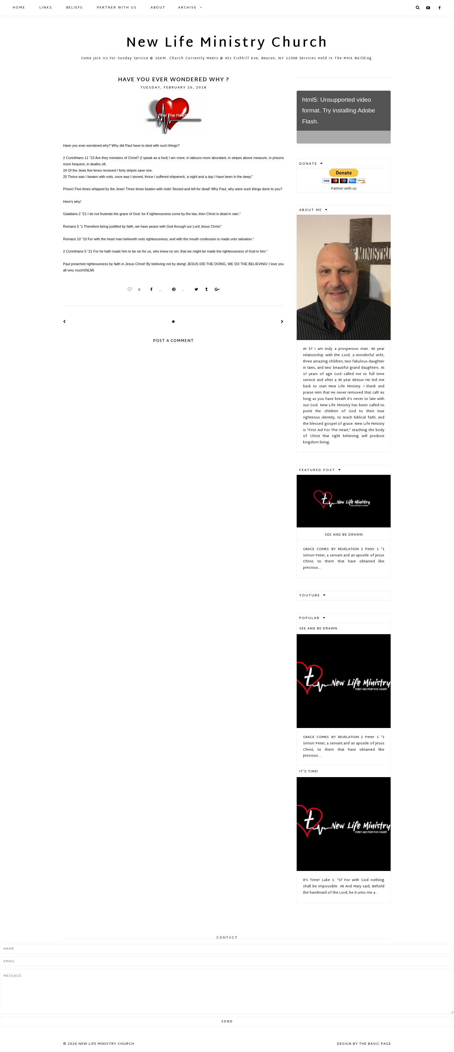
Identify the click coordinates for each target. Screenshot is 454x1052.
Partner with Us (117, 8)
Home (19, 8)
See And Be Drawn (344, 535)
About (158, 8)
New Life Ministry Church (227, 43)
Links (45, 8)
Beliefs (74, 8)
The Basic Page (375, 1044)
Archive (187, 8)
